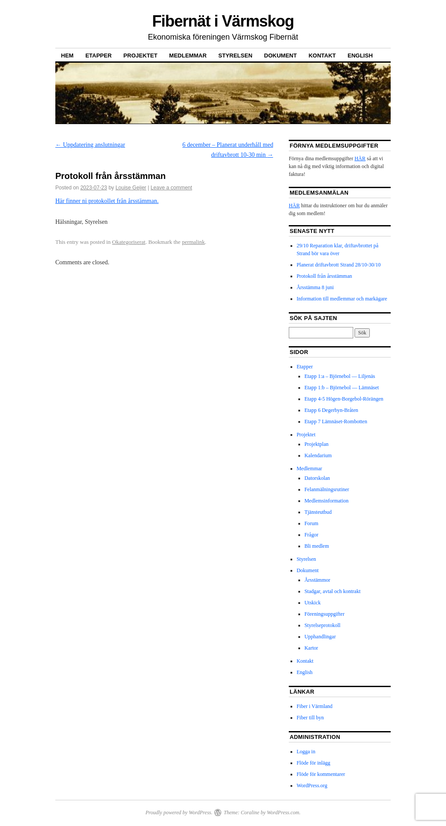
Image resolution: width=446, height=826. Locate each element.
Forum (311, 523)
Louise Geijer (130, 188)
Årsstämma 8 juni (315, 287)
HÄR (360, 158)
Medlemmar (187, 55)
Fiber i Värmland (314, 706)
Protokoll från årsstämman (324, 276)
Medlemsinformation (326, 501)
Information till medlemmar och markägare (342, 299)
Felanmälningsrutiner (326, 489)
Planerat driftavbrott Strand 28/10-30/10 (339, 265)
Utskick (312, 603)
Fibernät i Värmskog (223, 21)
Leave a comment (171, 188)
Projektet (140, 55)
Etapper (98, 55)
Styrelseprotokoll (322, 625)
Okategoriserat (128, 242)
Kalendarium (318, 455)
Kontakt (322, 55)
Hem (67, 55)
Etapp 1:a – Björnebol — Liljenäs (339, 376)
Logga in (306, 751)
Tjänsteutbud (318, 512)
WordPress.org (312, 785)
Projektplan (316, 444)
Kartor (311, 648)
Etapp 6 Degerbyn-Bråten (331, 410)
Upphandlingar (320, 637)
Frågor (311, 535)
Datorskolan (317, 478)
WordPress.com (283, 812)
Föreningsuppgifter (324, 614)
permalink (193, 242)
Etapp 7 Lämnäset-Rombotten (335, 421)
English (360, 55)
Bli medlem (316, 546)
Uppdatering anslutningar (90, 145)
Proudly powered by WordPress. (179, 812)
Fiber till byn (310, 718)
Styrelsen (235, 55)
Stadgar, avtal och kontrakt (332, 591)
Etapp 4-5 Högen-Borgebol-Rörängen (343, 399)
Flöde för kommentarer (321, 774)
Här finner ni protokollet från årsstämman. (107, 201)
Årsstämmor (317, 580)
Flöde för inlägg (313, 763)
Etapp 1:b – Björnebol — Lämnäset (341, 387)
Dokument (280, 55)
